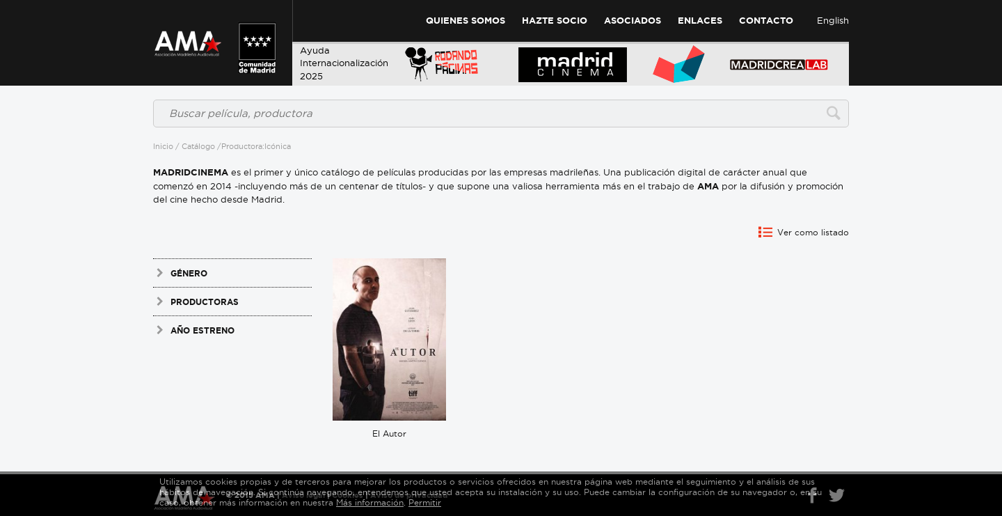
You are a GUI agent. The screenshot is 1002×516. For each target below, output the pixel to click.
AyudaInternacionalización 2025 (344, 63)
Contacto (766, 20)
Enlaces (700, 20)
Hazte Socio (554, 20)
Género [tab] (180, 273)
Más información (370, 502)
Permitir (424, 502)
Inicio (163, 146)
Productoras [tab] (196, 301)
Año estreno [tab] (193, 330)
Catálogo (198, 146)
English (833, 20)
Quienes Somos (465, 20)
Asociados (632, 20)
